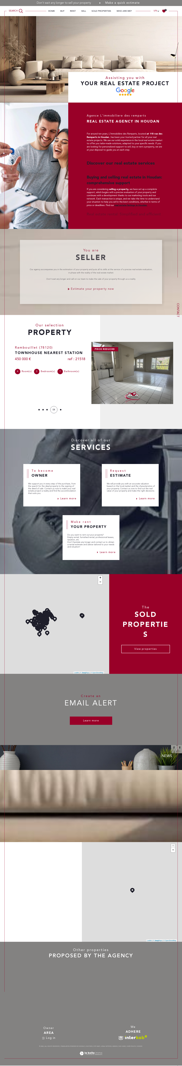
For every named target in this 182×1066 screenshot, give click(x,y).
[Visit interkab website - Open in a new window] (136, 1037)
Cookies (139, 1046)
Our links (122, 1046)
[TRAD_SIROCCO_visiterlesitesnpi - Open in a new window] (121, 1038)
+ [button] (100, 578)
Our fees (89, 1046)
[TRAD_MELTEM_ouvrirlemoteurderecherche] (16, 11)
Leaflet (76, 673)
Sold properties (101, 11)
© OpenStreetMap (97, 673)
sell (83, 11)
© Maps (85, 673)
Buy (62, 11)
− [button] (100, 582)
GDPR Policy (131, 1046)
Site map (97, 1046)
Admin (114, 1046)
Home (51, 11)
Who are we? (124, 11)
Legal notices (106, 1046)
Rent (73, 11)
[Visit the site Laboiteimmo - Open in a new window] (91, 1057)
